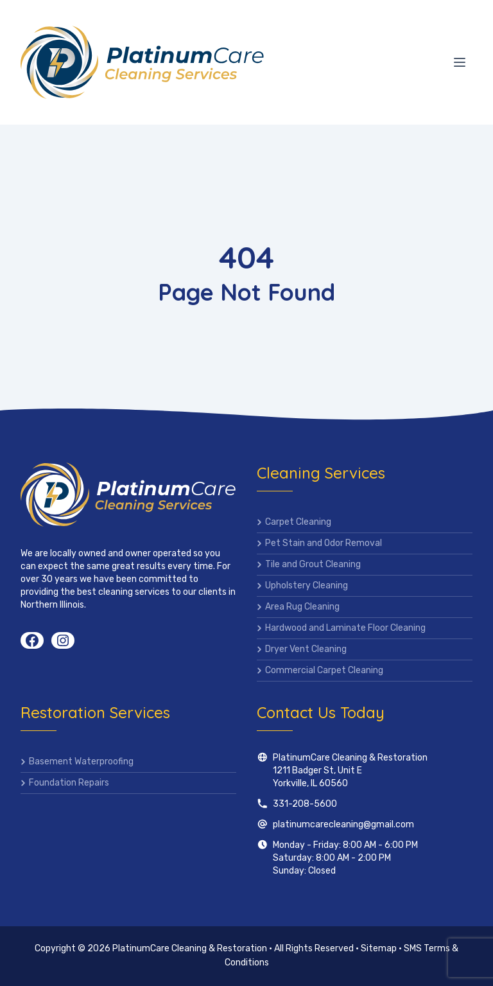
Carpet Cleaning (298, 521)
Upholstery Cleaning (306, 585)
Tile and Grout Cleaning (313, 564)
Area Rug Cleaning (302, 606)
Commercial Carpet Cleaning (324, 670)
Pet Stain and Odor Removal (323, 543)
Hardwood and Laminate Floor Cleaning (345, 627)
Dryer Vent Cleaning (306, 649)
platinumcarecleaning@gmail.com (343, 824)
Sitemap (379, 948)
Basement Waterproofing (81, 761)
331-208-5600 (305, 803)
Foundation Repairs (69, 782)
